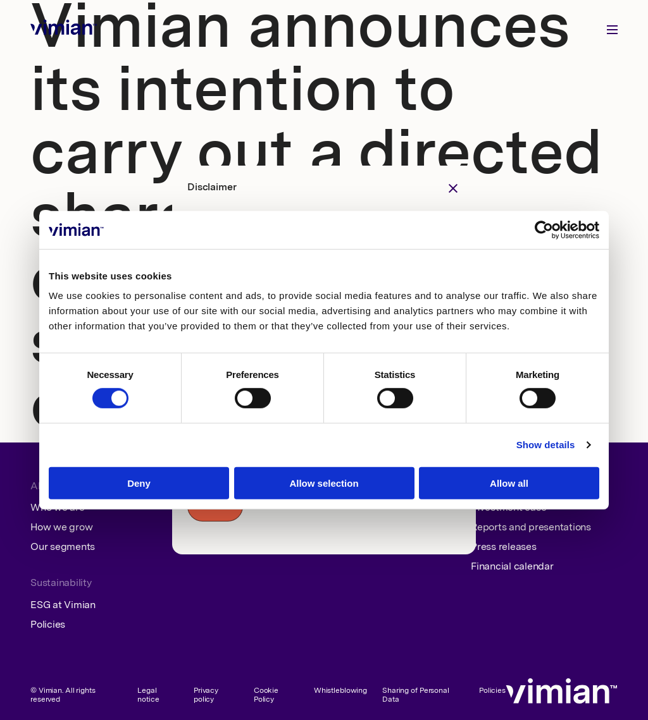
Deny (139, 483)
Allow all (509, 483)
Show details (545, 444)
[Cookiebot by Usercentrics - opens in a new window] (544, 229)
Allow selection (323, 483)
